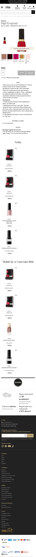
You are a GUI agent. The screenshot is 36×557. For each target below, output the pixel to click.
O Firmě (4, 517)
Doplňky (4, 463)
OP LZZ (3, 527)
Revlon (3, 21)
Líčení (3, 460)
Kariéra (3, 521)
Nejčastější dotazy (6, 481)
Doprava (4, 470)
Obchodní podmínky (7, 477)
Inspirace (4, 499)
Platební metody (6, 473)
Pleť (3, 456)
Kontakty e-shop (6, 513)
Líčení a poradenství (7, 495)
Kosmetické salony (6, 507)
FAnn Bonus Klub (6, 487)
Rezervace (4, 472)
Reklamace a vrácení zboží (8, 475)
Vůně (3, 458)
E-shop (3, 420)
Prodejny (4, 505)
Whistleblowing (6, 525)
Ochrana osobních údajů (8, 479)
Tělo (3, 461)
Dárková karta (5, 489)
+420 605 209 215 (7, 422)
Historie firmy (5, 519)
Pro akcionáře (5, 523)
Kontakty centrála (6, 515)
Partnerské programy (7, 497)
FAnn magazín (5, 491)
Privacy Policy (24, 438)
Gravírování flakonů (7, 493)
